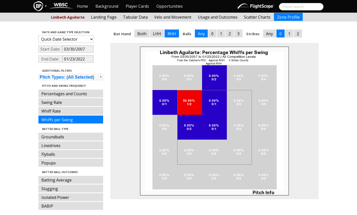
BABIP (47, 206)
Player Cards (137, 6)
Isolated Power (55, 197)
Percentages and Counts (64, 93)
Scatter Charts (257, 17)
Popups (48, 163)
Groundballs (52, 137)
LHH (157, 33)
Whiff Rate (51, 111)
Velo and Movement (172, 17)
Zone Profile (288, 17)
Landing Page (104, 17)
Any (201, 33)
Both (142, 33)
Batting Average (56, 180)
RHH (172, 33)
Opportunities (169, 6)
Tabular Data (135, 17)
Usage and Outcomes (218, 17)
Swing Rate (51, 102)
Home (82, 6)
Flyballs (48, 154)
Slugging (49, 188)
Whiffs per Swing (57, 120)
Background (106, 6)
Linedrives (50, 145)
